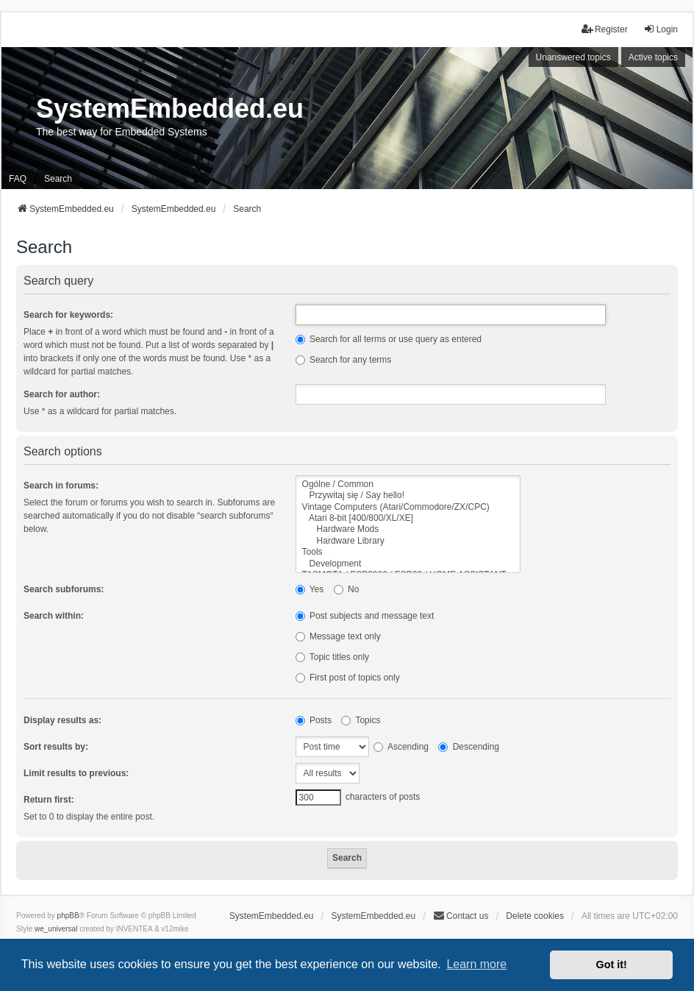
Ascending (401, 747)
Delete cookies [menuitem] (535, 916)
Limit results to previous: (76, 773)
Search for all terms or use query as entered (389, 339)
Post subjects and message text (365, 616)
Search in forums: (61, 485)
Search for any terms (344, 360)
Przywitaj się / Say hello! (408, 495)
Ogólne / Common (408, 484)
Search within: (54, 616)
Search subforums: (64, 589)
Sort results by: (56, 747)
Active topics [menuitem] (653, 57)
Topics (360, 720)
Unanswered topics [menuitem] (573, 57)
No (346, 589)
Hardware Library (408, 541)
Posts (314, 720)
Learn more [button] (476, 964)
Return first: (49, 800)
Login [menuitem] (660, 29)
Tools (408, 552)
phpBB (68, 916)
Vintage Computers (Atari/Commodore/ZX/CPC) (408, 507)
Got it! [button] (611, 964)
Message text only (338, 636)
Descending (468, 747)
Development (408, 563)
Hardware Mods (408, 529)
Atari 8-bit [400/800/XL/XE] (408, 518)
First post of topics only (348, 677)
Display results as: (62, 720)
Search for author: (62, 394)
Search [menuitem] (58, 179)
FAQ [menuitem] (17, 179)
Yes (310, 589)
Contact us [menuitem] (460, 915)
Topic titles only (333, 657)
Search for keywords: (68, 315)
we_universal (56, 929)
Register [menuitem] (605, 29)
